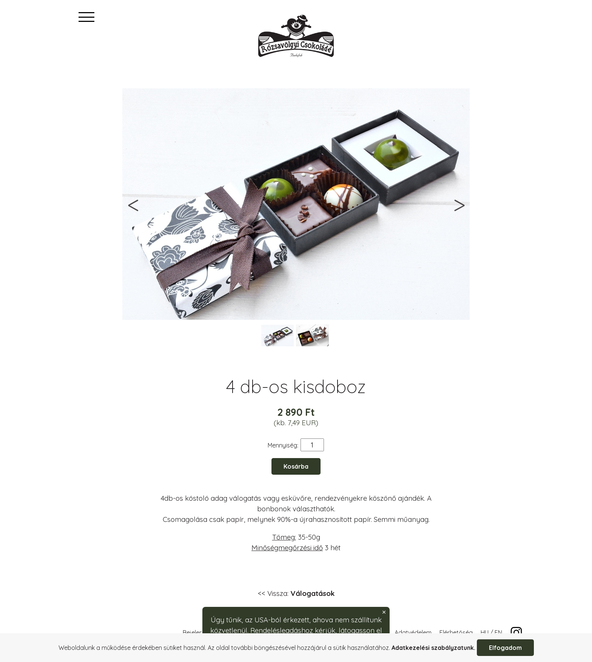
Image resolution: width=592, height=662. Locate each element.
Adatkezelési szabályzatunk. (433, 647)
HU (485, 632)
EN (498, 632)
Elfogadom (505, 647)
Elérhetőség (456, 632)
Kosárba (296, 466)
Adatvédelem (413, 632)
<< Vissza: (296, 593)
